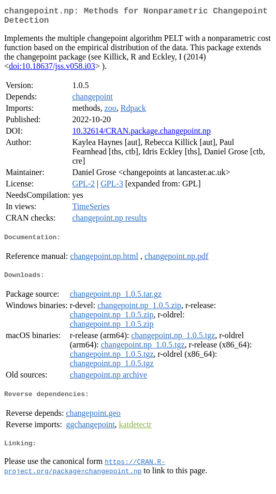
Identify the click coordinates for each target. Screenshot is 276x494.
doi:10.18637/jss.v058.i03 (52, 70)
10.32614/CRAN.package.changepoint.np (141, 134)
